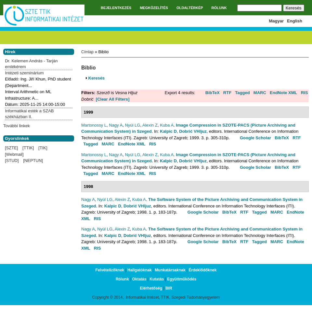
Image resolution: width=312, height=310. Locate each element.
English (294, 21)
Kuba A (167, 125)
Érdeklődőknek (202, 270)
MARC (260, 92)
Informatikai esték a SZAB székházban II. (29, 113)
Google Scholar (255, 137)
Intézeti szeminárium (24, 72)
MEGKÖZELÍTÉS (154, 8)
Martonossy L (94, 125)
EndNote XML (283, 92)
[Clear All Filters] (113, 99)
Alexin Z (150, 125)
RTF (227, 92)
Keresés (96, 78)
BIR (168, 288)
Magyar (276, 21)
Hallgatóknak (139, 270)
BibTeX (212, 92)
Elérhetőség (151, 288)
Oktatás (139, 279)
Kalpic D (168, 131)
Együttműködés (181, 279)
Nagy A (116, 125)
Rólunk (122, 279)
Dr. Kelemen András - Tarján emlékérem (31, 63)
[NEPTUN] (33, 160)
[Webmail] (14, 154)
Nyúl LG (132, 125)
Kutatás (157, 279)
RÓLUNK (219, 8)
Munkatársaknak (170, 270)
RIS (304, 92)
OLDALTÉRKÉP (189, 8)
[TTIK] (28, 147)
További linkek (16, 125)
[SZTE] (11, 147)
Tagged (242, 92)
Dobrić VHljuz (193, 131)
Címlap (87, 52)
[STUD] (12, 160)
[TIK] (42, 147)
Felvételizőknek (110, 270)
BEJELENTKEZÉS (116, 8)
